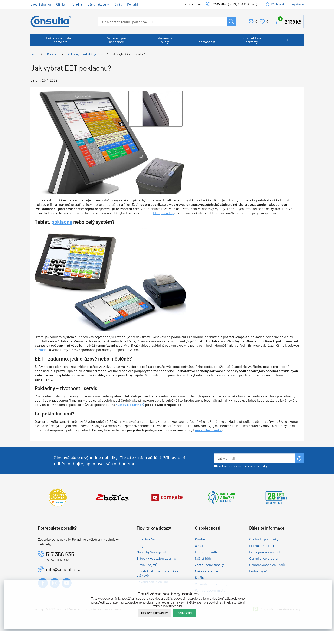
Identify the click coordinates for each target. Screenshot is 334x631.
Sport (290, 40)
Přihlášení (277, 4)
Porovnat (256, 21)
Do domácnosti (207, 40)
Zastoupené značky (209, 565)
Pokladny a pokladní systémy (85, 54)
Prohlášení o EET (261, 545)
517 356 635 (219, 4)
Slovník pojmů (147, 565)
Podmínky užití (259, 571)
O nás (118, 4)
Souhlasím (185, 613)
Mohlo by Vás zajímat (151, 552)
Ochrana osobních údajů (267, 565)
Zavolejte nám (195, 4)
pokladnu (42, 350)
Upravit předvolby (154, 613)
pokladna (61, 222)
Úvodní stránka (40, 4)
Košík (289, 20)
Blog (140, 545)
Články (60, 4)
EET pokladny (163, 213)
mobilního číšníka (208, 430)
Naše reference (206, 571)
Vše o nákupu (97, 4)
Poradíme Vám (147, 539)
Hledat (231, 21)
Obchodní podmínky (263, 539)
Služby (199, 577)
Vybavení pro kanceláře (116, 40)
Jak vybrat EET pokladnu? (129, 54)
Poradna (76, 4)
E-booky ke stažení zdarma (156, 558)
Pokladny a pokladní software (60, 40)
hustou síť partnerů (130, 404)
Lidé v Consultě (206, 552)
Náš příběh (203, 558)
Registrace (297, 4)
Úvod (33, 54)
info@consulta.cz (63, 569)
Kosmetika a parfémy (252, 40)
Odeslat (299, 458)
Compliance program (264, 558)
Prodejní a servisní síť (265, 552)
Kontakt (132, 4)
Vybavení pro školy (164, 40)
